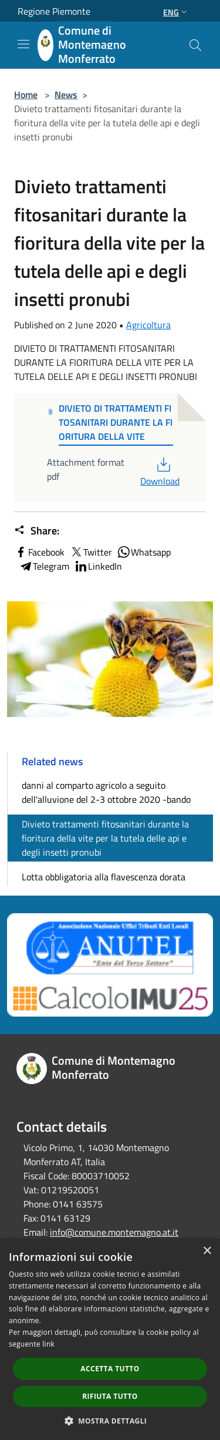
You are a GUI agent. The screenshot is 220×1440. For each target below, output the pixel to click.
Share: (36, 531)
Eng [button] (176, 12)
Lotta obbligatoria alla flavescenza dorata (103, 877)
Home (26, 95)
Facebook (39, 552)
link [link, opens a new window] (48, 1344)
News (66, 95)
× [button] (206, 1251)
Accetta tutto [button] (109, 1369)
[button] (110, 1420)
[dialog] (110, 1339)
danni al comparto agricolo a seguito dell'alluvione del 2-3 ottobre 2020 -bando (106, 792)
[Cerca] (195, 45)
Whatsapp (144, 552)
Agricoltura (148, 325)
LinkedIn (98, 566)
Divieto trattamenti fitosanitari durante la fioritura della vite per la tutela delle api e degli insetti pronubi (105, 838)
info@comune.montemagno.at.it (114, 1232)
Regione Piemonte (54, 11)
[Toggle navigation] (23, 44)
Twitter (90, 552)
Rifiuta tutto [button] (110, 1396)
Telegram (44, 566)
